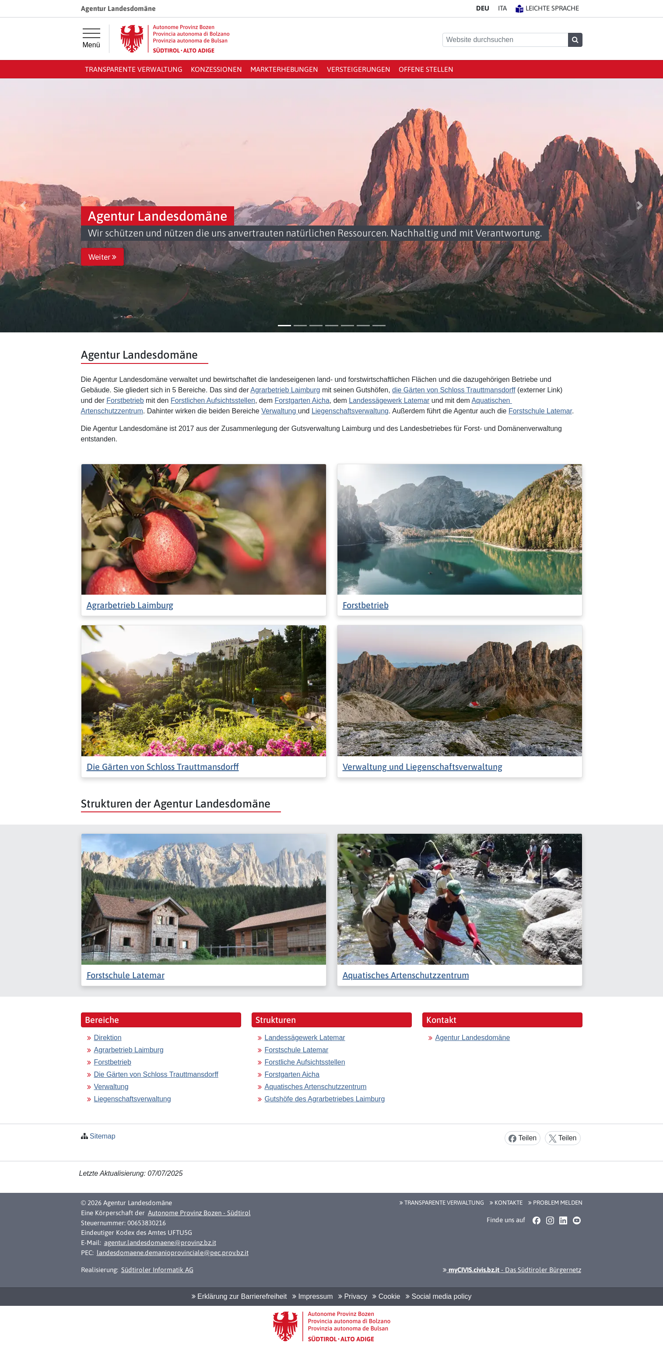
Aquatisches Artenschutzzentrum (406, 975)
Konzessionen (216, 69)
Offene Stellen (426, 69)
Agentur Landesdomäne (472, 1037)
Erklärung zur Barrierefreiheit (239, 1296)
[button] (23, 205)
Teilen (523, 1138)
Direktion (108, 1037)
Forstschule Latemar (540, 411)
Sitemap (103, 1136)
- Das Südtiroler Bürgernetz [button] (512, 1269)
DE (482, 8)
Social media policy (438, 1296)
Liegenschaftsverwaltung (350, 411)
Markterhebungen (284, 69)
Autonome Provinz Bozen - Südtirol (199, 1213)
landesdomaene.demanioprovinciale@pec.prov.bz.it (173, 1252)
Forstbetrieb (125, 400)
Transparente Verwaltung (133, 69)
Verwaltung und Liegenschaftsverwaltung (422, 767)
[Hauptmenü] (91, 38)
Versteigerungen (358, 69)
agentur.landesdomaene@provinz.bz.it (160, 1242)
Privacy (352, 1296)
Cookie (386, 1296)
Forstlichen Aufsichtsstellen (213, 400)
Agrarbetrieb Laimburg (285, 390)
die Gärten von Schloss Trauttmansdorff (454, 390)
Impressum (312, 1296)
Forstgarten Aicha (301, 400)
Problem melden (555, 1202)
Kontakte (506, 1202)
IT (502, 8)
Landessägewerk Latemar (389, 400)
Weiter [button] (102, 257)
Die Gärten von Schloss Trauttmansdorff (163, 767)
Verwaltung (279, 411)
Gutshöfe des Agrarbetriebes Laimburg (325, 1099)
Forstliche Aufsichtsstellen (305, 1062)
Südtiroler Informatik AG (157, 1269)
